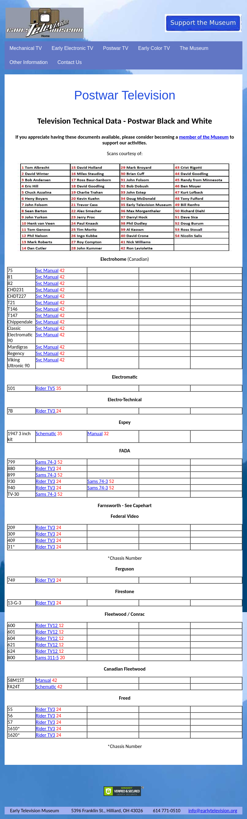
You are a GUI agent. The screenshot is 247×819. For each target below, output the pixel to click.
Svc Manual (47, 270)
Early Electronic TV (72, 48)
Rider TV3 (46, 411)
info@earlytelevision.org (212, 810)
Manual (95, 433)
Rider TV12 (47, 625)
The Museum (194, 48)
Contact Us (70, 62)
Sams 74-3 (46, 462)
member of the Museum (204, 137)
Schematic (46, 433)
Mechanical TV (26, 48)
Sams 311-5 (47, 657)
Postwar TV (115, 48)
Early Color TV (154, 48)
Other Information (29, 62)
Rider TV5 (45, 388)
